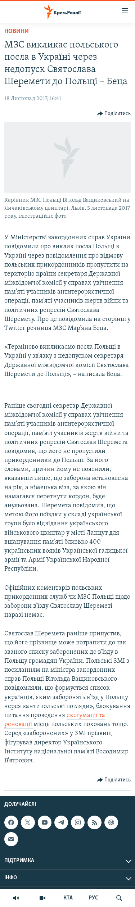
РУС (93, 898)
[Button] (114, 114)
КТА (68, 898)
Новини (16, 31)
